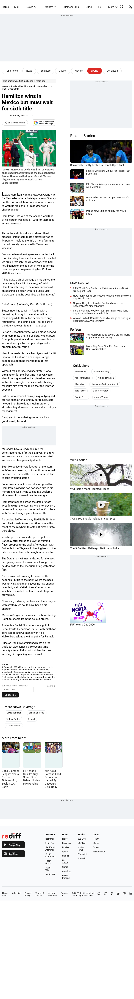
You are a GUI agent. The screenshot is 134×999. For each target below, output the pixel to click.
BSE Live (82, 839)
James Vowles (101, 397)
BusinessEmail (71, 7)
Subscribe (10, 695)
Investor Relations (52, 894)
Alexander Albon (106, 378)
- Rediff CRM (48, 868)
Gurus (89, 7)
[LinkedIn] (130, 894)
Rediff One (49, 843)
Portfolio (82, 858)
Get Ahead (65, 861)
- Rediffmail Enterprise (50, 848)
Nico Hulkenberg (101, 371)
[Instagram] (118, 894)
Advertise (16, 893)
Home (5, 7)
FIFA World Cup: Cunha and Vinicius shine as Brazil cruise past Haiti (100, 289)
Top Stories (11, 70)
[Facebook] (111, 894)
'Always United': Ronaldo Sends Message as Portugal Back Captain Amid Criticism (101, 319)
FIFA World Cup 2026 (82, 624)
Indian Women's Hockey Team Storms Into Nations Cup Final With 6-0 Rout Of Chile (100, 312)
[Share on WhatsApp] (98, 894)
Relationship (99, 851)
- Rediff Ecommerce (50, 855)
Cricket (62, 70)
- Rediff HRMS (48, 862)
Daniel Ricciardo (100, 391)
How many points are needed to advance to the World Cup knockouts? (102, 297)
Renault (31, 719)
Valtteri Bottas (13, 719)
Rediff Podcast (66, 876)
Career (96, 847)
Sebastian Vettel (36, 713)
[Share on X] (105, 894)
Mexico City (80, 371)
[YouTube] (124, 894)
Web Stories (78, 460)
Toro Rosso (80, 391)
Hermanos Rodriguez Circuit (104, 384)
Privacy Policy (28, 894)
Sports (94, 70)
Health (96, 839)
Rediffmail (49, 839)
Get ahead (112, 70)
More (113, 6)
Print (51, 686)
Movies (79, 70)
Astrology (66, 871)
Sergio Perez (81, 397)
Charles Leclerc (14, 725)
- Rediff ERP (50, 874)
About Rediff (5, 894)
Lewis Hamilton (14, 713)
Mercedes (79, 384)
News (31, 6)
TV (99, 7)
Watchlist (82, 854)
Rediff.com (85, 893)
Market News (81, 848)
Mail (16, 7)
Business (46, 70)
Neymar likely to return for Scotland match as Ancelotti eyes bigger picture (97, 304)
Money (50, 6)
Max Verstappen (83, 378)
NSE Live (82, 843)
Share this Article (14, 122)
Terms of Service (39, 894)
